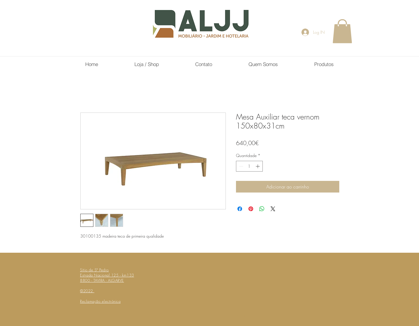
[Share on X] (272, 208)
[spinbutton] (249, 166)
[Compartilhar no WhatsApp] (261, 208)
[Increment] (258, 166)
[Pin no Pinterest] (250, 208)
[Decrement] (240, 166)
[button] (342, 31)
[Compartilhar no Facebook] (239, 208)
